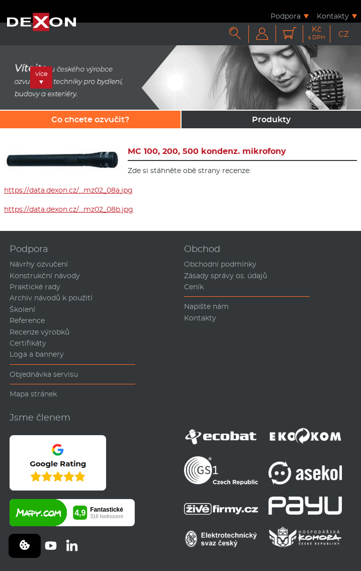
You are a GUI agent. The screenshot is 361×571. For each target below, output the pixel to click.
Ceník (194, 286)
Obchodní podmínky (220, 264)
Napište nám (206, 306)
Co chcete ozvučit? (90, 119)
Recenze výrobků (39, 332)
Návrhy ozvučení (39, 264)
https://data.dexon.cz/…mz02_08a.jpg (68, 190)
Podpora (285, 16)
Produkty (271, 119)
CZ (343, 34)
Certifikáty (28, 343)
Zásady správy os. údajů (225, 275)
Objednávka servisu (44, 374)
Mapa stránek (33, 393)
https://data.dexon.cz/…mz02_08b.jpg (68, 209)
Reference (27, 320)
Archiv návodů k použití (51, 297)
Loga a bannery (37, 354)
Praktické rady (35, 286)
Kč (316, 33)
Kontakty (333, 16)
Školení (22, 309)
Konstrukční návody (45, 275)
